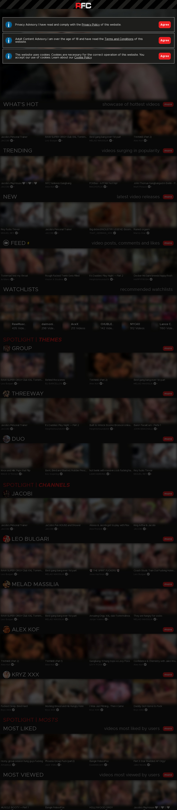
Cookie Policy (82, 57)
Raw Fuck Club (83, 5)
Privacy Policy (91, 24)
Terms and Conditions (119, 39)
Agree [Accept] (164, 24)
